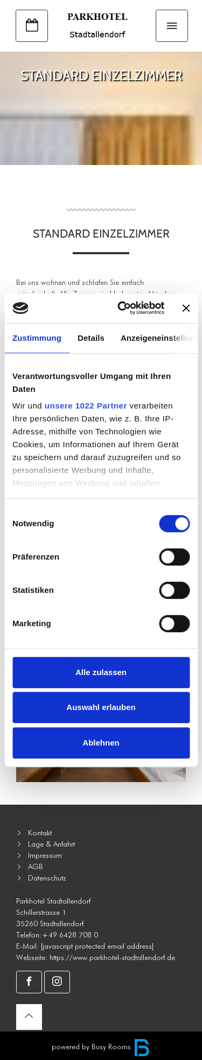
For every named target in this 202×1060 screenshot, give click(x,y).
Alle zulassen (101, 672)
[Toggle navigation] (172, 26)
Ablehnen (100, 742)
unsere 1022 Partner (86, 405)
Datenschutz (47, 877)
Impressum (45, 855)
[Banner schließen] (186, 308)
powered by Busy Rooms (101, 1046)
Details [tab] (91, 337)
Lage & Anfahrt (51, 844)
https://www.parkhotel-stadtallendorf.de (112, 957)
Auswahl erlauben (100, 707)
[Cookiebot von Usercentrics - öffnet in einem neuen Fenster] (122, 308)
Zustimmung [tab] (36, 337)
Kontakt (40, 832)
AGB (35, 866)
